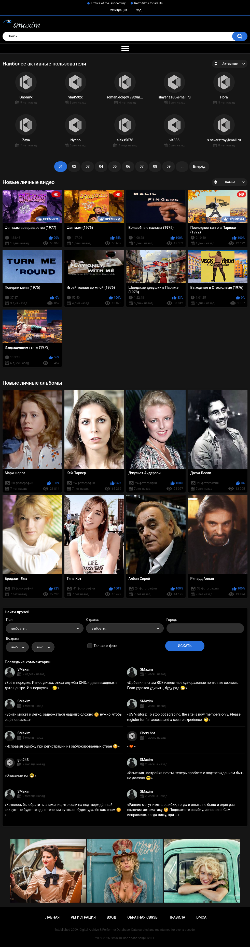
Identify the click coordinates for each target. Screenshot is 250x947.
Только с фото (105, 646)
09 (168, 166)
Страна (92, 620)
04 (101, 166)
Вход (137, 10)
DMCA (201, 917)
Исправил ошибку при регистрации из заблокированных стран (62, 746)
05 (115, 166)
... (182, 166)
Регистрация (118, 10)
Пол (9, 620)
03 (88, 166)
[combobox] (45, 628)
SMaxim (23, 669)
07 (142, 166)
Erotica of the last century (108, 3)
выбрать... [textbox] (19, 628)
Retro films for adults (148, 3)
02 (74, 166)
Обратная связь (142, 917)
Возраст (13, 638)
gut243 (23, 760)
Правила (177, 917)
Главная (52, 917)
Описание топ (20, 775)
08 (155, 166)
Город (171, 620)
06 (128, 166)
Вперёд (199, 166)
